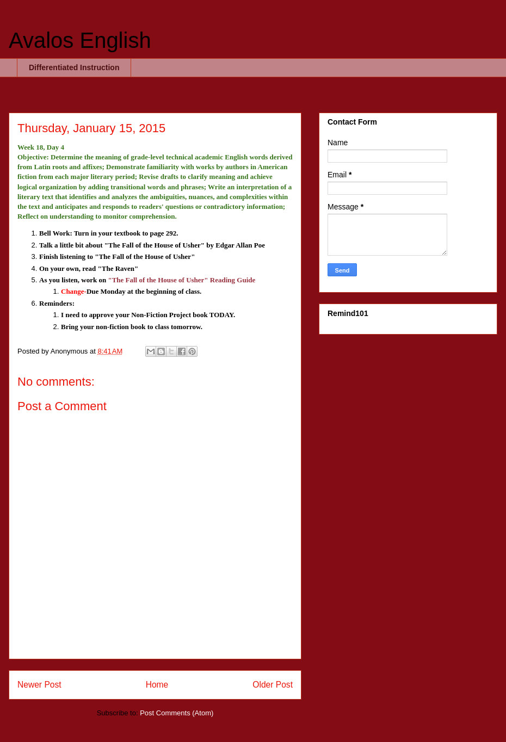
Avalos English (80, 40)
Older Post (272, 684)
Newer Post (39, 684)
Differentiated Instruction (74, 67)
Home (157, 684)
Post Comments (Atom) (176, 713)
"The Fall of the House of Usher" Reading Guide (181, 280)
